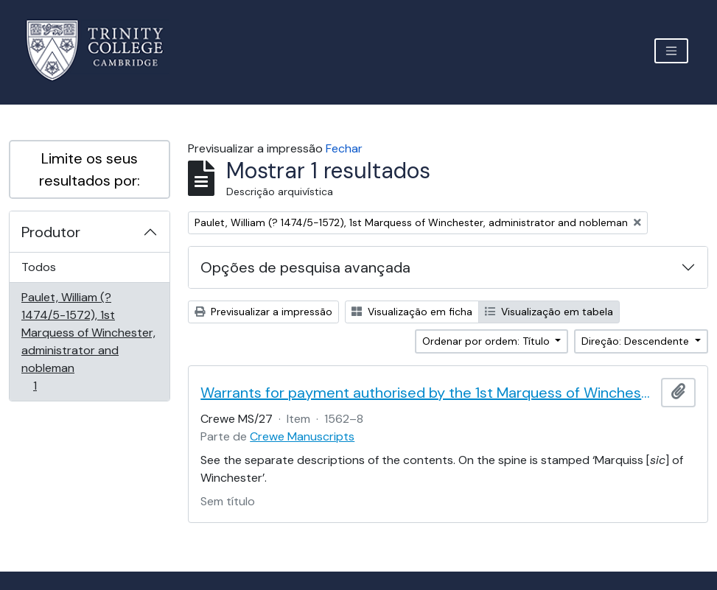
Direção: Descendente (636, 341)
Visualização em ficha (411, 311)
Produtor (50, 232)
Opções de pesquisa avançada (305, 267)
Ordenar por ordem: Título (487, 341)
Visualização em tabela (549, 311)
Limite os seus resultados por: (89, 169)
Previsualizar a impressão (263, 311)
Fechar (344, 148)
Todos (38, 267)
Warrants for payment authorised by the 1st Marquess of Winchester (427, 392)
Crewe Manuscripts (302, 436)
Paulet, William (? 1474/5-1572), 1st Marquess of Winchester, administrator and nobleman (88, 341)
